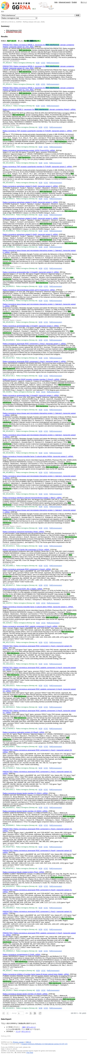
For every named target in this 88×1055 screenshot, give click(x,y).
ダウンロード (31, 1027)
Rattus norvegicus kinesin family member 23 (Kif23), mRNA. (25, 994)
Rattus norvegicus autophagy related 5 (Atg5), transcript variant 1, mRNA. (30, 202)
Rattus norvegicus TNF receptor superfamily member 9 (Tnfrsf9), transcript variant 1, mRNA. (37, 131)
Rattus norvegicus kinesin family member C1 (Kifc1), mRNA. (25, 793)
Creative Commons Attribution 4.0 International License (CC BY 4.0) (44, 1044)
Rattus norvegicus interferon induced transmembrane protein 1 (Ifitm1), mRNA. (32, 498)
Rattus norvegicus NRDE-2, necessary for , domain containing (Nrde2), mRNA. (39, 109)
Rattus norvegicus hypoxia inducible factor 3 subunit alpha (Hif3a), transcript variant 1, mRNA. (38, 607)
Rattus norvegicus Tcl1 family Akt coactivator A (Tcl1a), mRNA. (26, 550)
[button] (3, 1013)
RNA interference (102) (14, 30)
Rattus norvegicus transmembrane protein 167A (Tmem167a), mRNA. (29, 290)
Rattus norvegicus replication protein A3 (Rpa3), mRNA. (24, 732)
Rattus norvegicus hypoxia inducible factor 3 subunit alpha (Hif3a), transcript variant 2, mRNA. (38, 456)
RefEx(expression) (53, 63)
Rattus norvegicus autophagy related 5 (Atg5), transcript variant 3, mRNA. (30, 234)
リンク (18, 1031)
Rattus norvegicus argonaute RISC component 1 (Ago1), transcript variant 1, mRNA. (34, 344)
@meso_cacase (18, 1042)
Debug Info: (6, 1036)
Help (56, 2)
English (74, 2)
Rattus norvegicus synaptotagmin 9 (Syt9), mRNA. (22, 954)
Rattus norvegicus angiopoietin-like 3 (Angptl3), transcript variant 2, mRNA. (31, 326)
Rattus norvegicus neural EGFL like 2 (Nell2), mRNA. (23, 589)
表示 (23, 1027)
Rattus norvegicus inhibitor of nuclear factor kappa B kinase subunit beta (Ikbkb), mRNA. (36, 974)
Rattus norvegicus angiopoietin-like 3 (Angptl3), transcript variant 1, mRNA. (31, 395)
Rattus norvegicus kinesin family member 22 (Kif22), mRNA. (25, 811)
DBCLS (28, 1042)
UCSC (43, 63)
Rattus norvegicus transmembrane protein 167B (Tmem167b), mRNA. (29, 150)
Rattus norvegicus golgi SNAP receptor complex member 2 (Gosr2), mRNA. (31, 379)
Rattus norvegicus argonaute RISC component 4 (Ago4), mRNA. (27, 569)
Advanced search (65, 2)
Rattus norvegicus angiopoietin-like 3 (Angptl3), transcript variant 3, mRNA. (31, 272)
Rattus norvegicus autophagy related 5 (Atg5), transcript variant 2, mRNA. (30, 186)
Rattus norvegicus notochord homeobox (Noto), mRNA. (23, 532)
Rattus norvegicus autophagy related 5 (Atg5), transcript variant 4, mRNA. (30, 218)
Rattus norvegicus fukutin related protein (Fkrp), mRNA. (24, 872)
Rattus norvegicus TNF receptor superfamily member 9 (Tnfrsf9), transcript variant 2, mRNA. (37, 167)
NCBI (38, 63)
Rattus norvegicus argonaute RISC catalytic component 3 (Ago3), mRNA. (30, 626)
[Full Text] (30, 1052)
